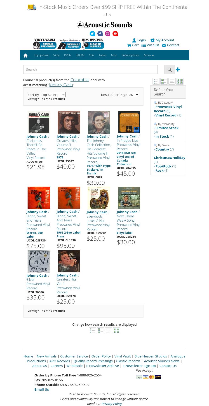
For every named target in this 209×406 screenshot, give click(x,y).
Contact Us (168, 365)
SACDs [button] (80, 55)
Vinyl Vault (122, 356)
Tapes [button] (103, 55)
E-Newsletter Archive (102, 365)
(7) (164, 149)
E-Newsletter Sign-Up (139, 365)
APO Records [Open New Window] (59, 361)
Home (28, 356)
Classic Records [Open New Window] (128, 361)
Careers (57, 365)
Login (139, 40)
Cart (133, 45)
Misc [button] (114, 55)
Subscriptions (130, 55)
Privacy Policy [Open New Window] (112, 403)
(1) (168, 115)
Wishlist (150, 45)
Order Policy (101, 356)
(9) (168, 108)
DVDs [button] (67, 55)
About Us (39, 365)
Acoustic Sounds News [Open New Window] (161, 361)
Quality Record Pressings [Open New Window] (93, 361)
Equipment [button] (41, 55)
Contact (171, 45)
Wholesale (74, 365)
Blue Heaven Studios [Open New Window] (150, 356)
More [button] (149, 55)
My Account (162, 40)
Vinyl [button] (56, 55)
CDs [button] (91, 55)
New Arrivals (47, 356)
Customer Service (74, 356)
